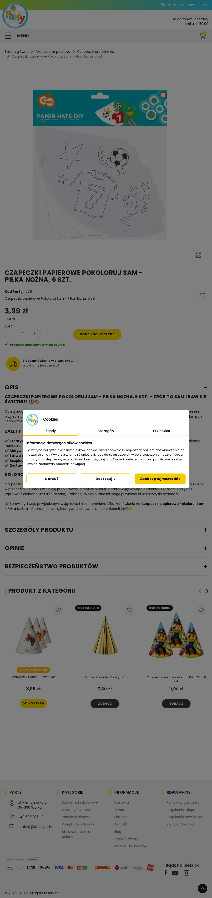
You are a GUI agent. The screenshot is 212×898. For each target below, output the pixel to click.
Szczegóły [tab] (106, 431)
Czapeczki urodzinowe (95, 51)
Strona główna (17, 51)
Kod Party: (14, 291)
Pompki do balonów (78, 824)
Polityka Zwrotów (180, 824)
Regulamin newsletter (184, 817)
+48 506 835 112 (30, 817)
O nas (119, 809)
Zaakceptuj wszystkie (160, 478)
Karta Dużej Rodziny (130, 846)
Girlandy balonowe (77, 809)
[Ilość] (22, 334)
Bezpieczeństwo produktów (51, 566)
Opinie (15, 548)
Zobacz (105, 703)
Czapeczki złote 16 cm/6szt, (104, 677)
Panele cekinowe (76, 817)
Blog (117, 831)
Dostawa (121, 802)
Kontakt (120, 824)
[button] (192, 36)
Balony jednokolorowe (80, 802)
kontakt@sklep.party (35, 826)
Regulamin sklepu (181, 809)
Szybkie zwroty (126, 839)
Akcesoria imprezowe (52, 51)
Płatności (121, 817)
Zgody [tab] (50, 431)
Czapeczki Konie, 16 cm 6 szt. (33, 677)
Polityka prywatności (184, 802)
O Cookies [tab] (161, 431)
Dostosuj (106, 478)
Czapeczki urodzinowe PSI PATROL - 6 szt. (176, 679)
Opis (12, 387)
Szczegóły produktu (39, 530)
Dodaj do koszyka (97, 334)
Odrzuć (52, 478)
